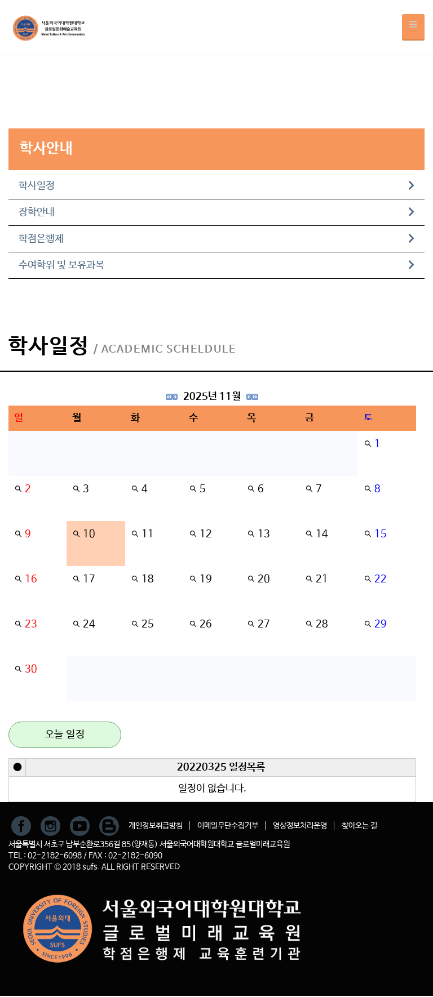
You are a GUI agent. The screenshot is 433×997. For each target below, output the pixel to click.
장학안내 (216, 212)
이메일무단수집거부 (227, 825)
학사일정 (216, 186)
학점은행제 (216, 238)
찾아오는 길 (359, 825)
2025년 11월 (212, 396)
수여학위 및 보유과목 (216, 265)
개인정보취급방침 (156, 825)
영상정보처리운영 (300, 825)
